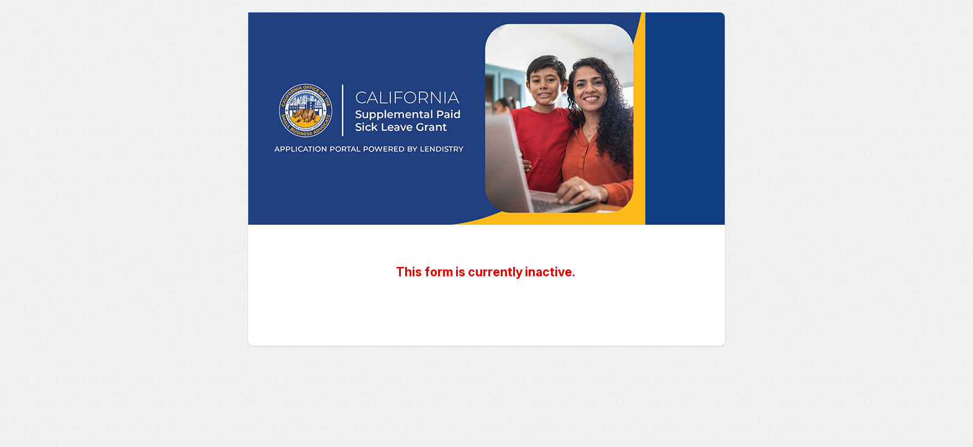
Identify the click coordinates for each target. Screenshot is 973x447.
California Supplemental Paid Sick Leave (486, 118)
